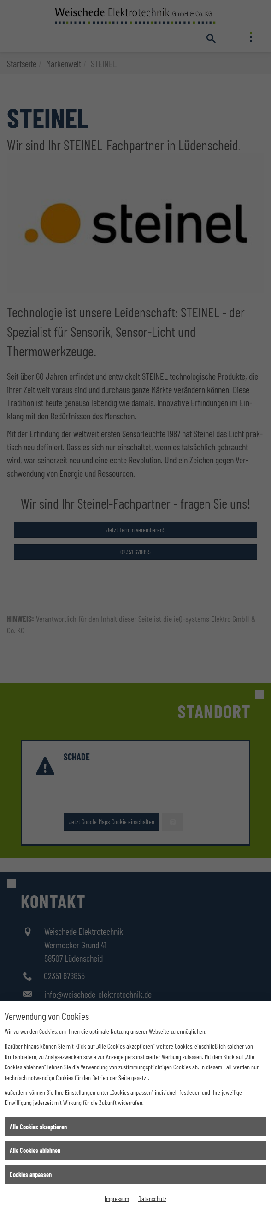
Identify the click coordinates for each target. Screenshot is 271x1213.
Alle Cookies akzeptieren (38, 1127)
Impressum (117, 1198)
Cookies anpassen (31, 1174)
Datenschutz (152, 1198)
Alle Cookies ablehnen (35, 1150)
